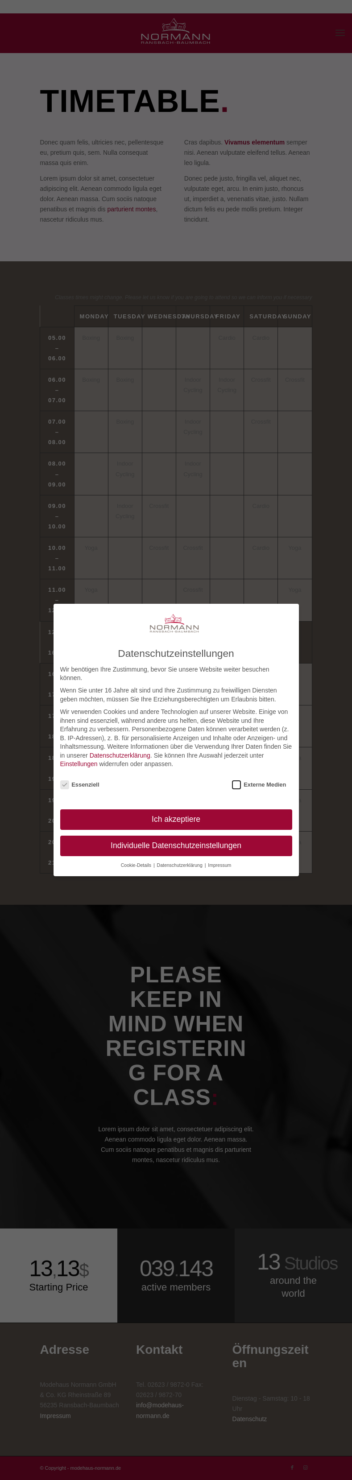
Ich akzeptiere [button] (176, 819)
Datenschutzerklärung (120, 755)
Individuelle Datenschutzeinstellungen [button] (176, 845)
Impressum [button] (219, 865)
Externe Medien (259, 784)
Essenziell (79, 784)
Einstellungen (79, 763)
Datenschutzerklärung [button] (180, 865)
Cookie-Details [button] (137, 865)
